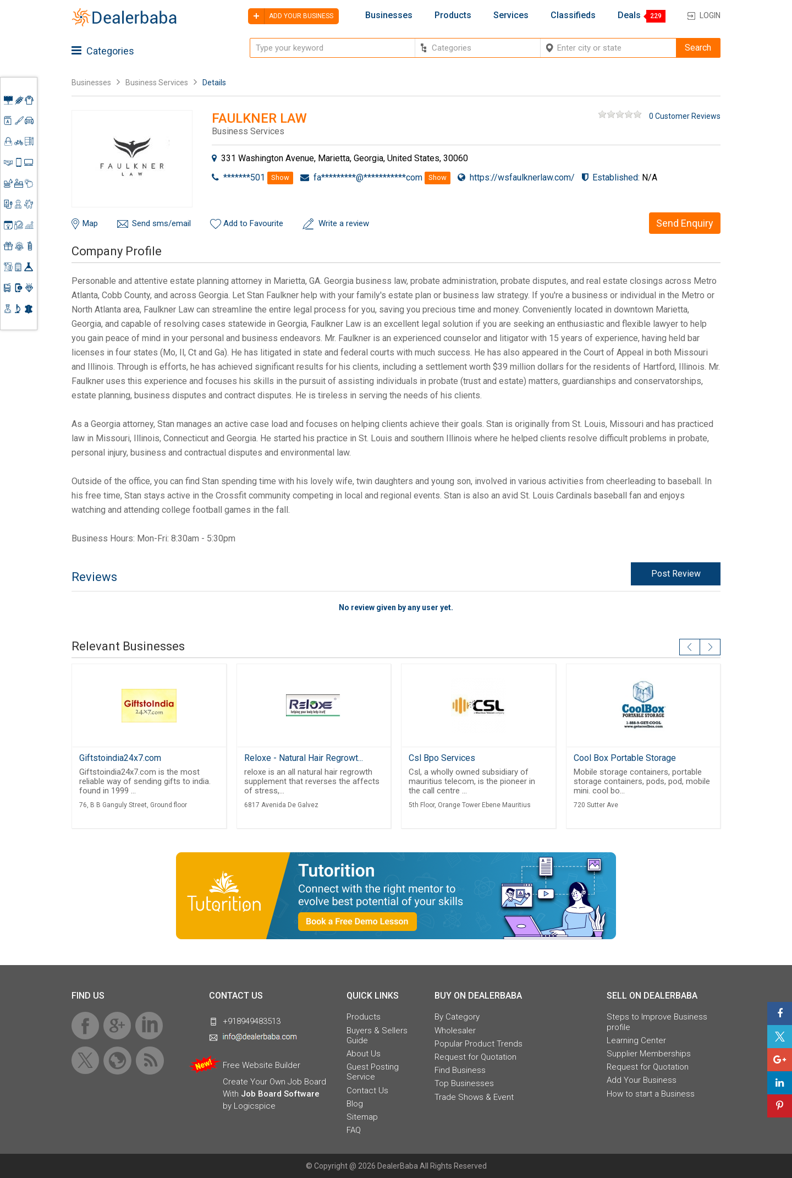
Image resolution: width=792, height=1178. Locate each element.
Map (90, 223)
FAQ (353, 1130)
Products (453, 15)
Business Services (157, 82)
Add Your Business (641, 1080)
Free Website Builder (261, 1065)
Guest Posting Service (372, 1072)
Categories (103, 51)
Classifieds (573, 15)
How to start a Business (651, 1094)
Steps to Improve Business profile (657, 1022)
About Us (363, 1054)
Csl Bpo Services (442, 758)
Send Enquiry (684, 223)
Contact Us (367, 1090)
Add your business (290, 16)
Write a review (343, 223)
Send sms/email (161, 223)
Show (280, 177)
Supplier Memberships (649, 1054)
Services (511, 15)
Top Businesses (464, 1083)
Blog (354, 1104)
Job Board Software (280, 1094)
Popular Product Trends (478, 1044)
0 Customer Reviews (685, 116)
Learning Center (636, 1040)
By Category (457, 1017)
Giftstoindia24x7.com (120, 758)
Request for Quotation (475, 1057)
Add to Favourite (253, 223)
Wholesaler (455, 1030)
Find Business (460, 1070)
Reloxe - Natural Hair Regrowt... (303, 758)
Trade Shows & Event (474, 1097)
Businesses (389, 15)
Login (710, 15)
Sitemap (362, 1117)
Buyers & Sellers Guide (377, 1035)
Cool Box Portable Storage (625, 758)
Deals (629, 15)
